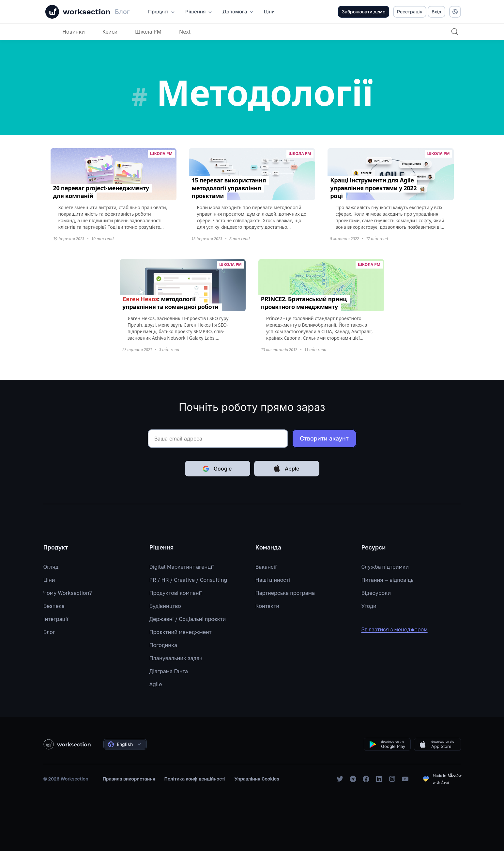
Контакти (267, 606)
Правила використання (128, 778)
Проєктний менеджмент (180, 632)
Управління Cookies (257, 778)
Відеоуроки (376, 593)
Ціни (49, 580)
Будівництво (165, 606)
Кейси (109, 31)
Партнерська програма (285, 593)
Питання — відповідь (387, 580)
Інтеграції (56, 619)
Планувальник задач (176, 658)
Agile (155, 684)
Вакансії (266, 567)
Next (184, 31)
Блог (49, 632)
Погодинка (163, 645)
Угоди (368, 606)
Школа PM (147, 31)
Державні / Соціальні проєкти (187, 619)
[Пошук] (454, 31)
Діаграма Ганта (168, 671)
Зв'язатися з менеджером (399, 629)
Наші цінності (272, 580)
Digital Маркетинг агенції (181, 567)
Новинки (73, 31)
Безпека (54, 606)
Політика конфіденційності (194, 778)
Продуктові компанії (175, 593)
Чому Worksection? (67, 593)
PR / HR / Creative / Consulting (188, 580)
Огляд (51, 567)
